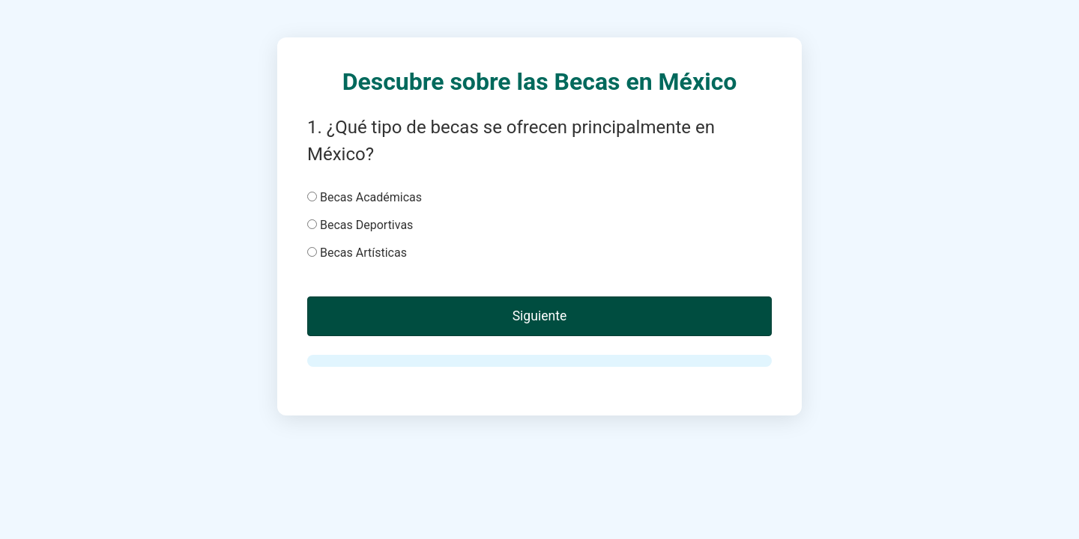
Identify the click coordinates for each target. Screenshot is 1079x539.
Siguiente (540, 315)
